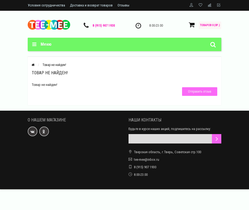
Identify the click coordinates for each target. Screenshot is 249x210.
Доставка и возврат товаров (91, 5)
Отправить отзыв (199, 91)
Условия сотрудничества (46, 5)
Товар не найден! (54, 65)
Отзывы (123, 5)
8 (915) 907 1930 (104, 25)
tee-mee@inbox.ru (146, 160)
